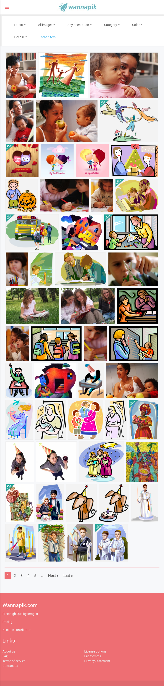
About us (9, 651)
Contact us (10, 666)
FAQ (5, 656)
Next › (53, 575)
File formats (92, 656)
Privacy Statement (97, 661)
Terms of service (14, 661)
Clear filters (48, 37)
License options (95, 651)
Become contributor (17, 630)
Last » (68, 575)
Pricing (7, 622)
